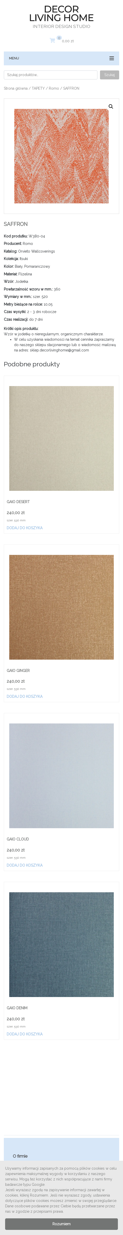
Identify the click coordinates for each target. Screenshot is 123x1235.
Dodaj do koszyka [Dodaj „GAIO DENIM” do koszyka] (24, 1034)
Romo (54, 88)
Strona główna (16, 88)
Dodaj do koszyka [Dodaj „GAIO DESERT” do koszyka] (24, 528)
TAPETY (38, 88)
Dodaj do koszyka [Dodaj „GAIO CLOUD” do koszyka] (24, 865)
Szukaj (109, 75)
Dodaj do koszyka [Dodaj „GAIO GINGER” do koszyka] (24, 696)
